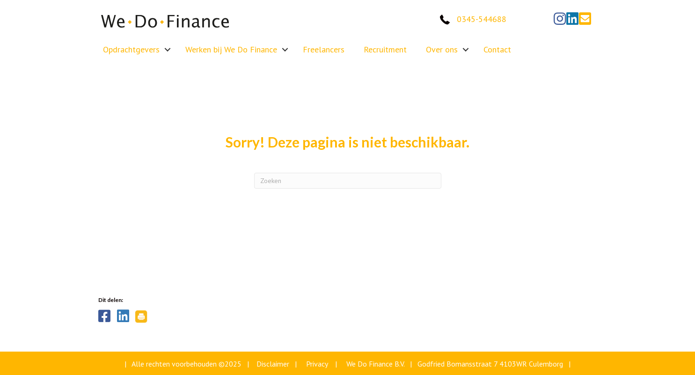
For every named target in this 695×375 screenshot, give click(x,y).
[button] (559, 18)
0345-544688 (481, 19)
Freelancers (323, 49)
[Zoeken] (347, 181)
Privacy (317, 363)
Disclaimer (272, 363)
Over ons (442, 49)
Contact (497, 49)
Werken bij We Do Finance (231, 49)
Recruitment (385, 49)
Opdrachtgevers (131, 49)
